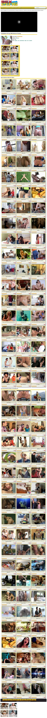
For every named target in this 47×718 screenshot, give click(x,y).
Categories (8, 7)
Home (3, 7)
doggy (26, 40)
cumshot (30, 40)
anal (28, 40)
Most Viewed (15, 7)
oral (18, 40)
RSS (20, 7)
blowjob (16, 40)
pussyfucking (22, 40)
